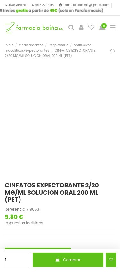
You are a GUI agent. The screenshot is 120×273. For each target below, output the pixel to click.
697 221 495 (44, 5)
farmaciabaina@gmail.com (86, 5)
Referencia (15, 209)
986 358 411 (18, 5)
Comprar (68, 259)
